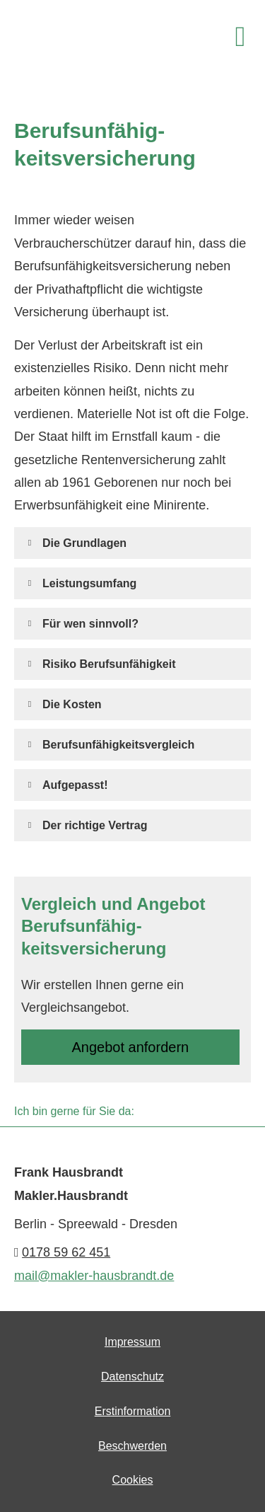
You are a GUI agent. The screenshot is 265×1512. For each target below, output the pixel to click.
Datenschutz (132, 1376)
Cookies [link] (132, 1480)
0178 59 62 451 (66, 1252)
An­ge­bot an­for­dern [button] (130, 1047)
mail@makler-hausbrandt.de (94, 1276)
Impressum (132, 1342)
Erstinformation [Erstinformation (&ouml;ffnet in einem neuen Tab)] (133, 1411)
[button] (84, 543)
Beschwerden (132, 1446)
